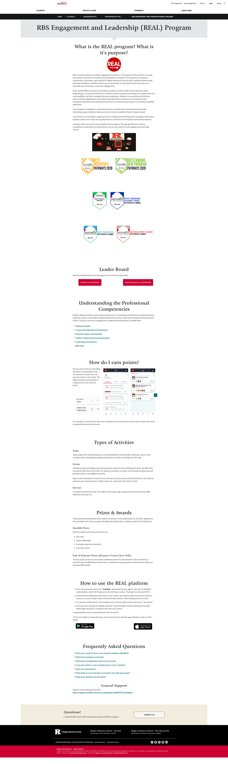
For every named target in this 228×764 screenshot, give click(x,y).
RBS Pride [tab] (79, 347)
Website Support (100, 740)
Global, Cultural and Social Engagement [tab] (93, 338)
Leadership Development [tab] (86, 343)
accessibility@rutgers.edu (77, 751)
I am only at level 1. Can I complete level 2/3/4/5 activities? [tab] (101, 662)
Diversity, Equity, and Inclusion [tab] (89, 334)
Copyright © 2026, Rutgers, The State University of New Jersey (74, 740)
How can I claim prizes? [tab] (85, 667)
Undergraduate (90, 16)
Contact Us (149, 713)
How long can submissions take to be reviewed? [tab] (96, 658)
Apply (211, 3)
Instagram (159, 740)
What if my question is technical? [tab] (90, 654)
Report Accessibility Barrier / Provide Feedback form (111, 751)
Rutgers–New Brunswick (64, 747)
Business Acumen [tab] (83, 326)
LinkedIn (166, 740)
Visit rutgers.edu (176, 3)
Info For (202, 3)
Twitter (155, 740)
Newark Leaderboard (90, 282)
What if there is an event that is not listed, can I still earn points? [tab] (104, 671)
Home (59, 16)
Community (139, 10)
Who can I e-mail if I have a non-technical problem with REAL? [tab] (103, 650)
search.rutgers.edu (190, 3)
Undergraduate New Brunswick (115, 16)
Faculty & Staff (89, 10)
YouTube (162, 740)
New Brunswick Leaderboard (138, 282)
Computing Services (113, 740)
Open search (224, 3)
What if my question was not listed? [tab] (91, 675)
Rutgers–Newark (78, 747)
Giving (219, 3)
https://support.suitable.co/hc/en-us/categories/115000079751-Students (103, 691)
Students (40, 10)
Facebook (151, 740)
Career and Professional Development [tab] (92, 330)
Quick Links (187, 10)
